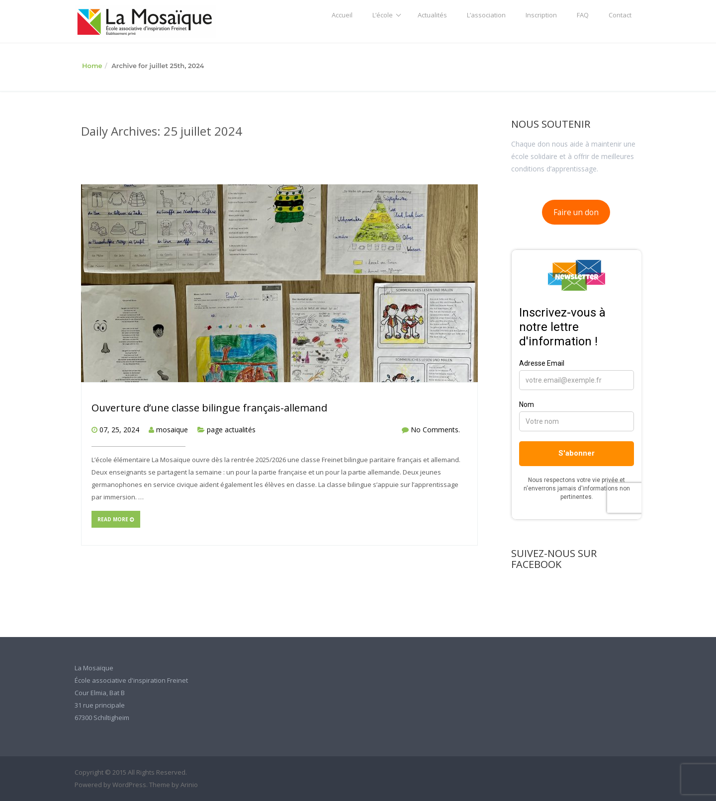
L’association (486, 14)
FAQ (583, 14)
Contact (620, 14)
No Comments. (435, 429)
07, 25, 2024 (119, 429)
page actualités (231, 429)
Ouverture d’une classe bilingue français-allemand (209, 407)
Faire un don (576, 212)
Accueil (342, 14)
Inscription (541, 14)
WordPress (129, 784)
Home (92, 66)
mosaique (172, 429)
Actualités (432, 14)
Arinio (189, 784)
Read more (115, 519)
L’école (382, 14)
